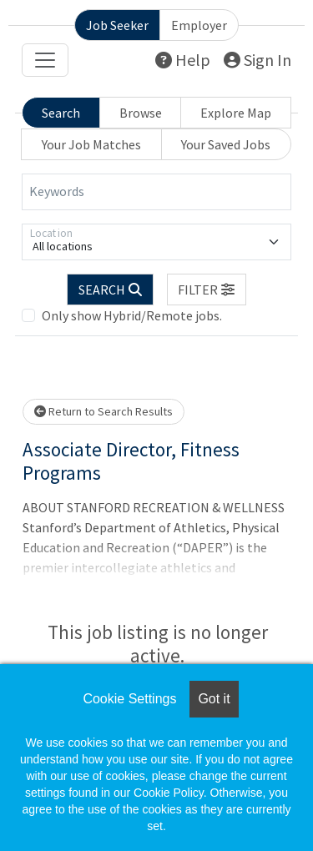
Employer (199, 25)
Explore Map (235, 112)
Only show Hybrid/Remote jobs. (132, 315)
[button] (207, 289)
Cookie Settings (129, 699)
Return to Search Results (103, 411)
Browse (140, 112)
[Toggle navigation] (45, 60)
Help (182, 59)
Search (61, 112)
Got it (214, 699)
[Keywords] (156, 192)
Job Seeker (117, 25)
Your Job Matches (91, 144)
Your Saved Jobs (225, 144)
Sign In (257, 59)
